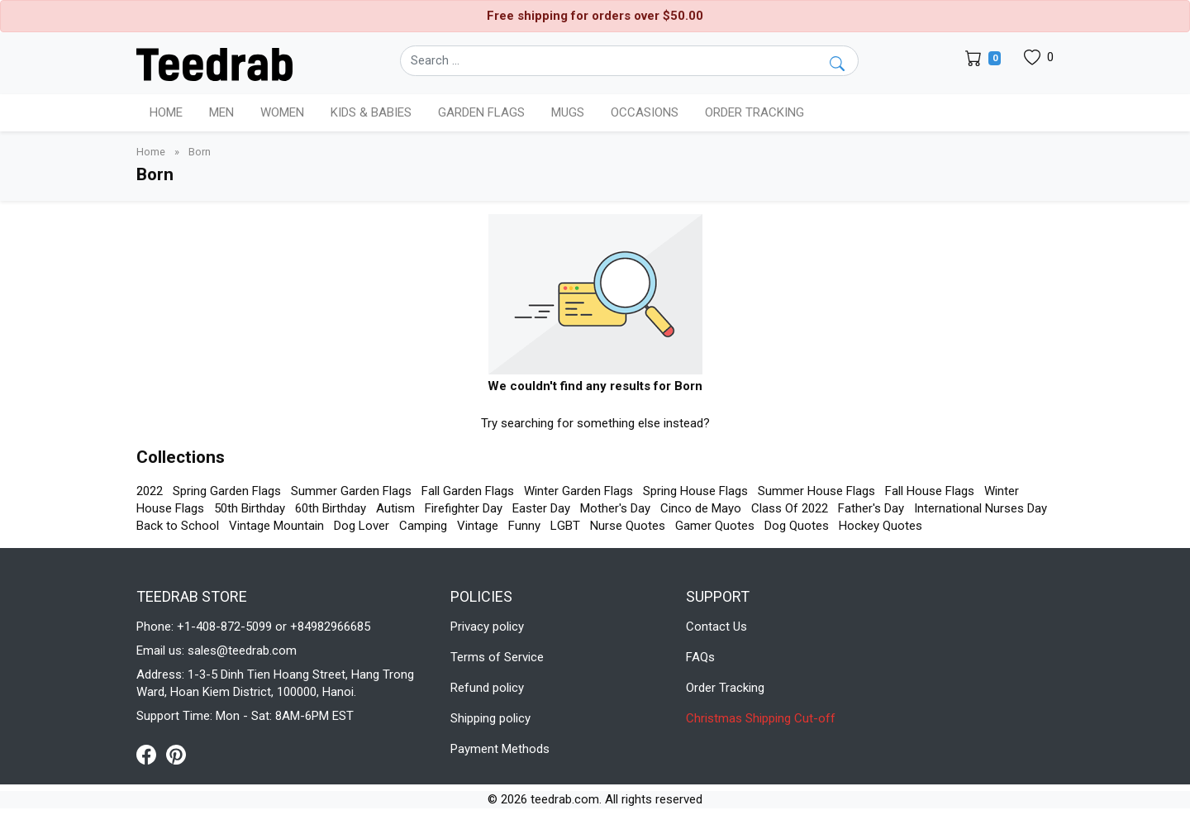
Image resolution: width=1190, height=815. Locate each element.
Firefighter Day (463, 508)
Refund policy (487, 687)
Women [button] (282, 112)
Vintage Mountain (276, 525)
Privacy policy (487, 626)
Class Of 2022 (789, 508)
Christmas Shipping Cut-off (760, 718)
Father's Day (871, 508)
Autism (395, 508)
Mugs (567, 112)
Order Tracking (754, 112)
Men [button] (221, 112)
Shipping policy (490, 718)
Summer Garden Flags (351, 491)
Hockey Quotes (880, 525)
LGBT (565, 525)
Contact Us (716, 626)
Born (199, 151)
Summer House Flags (816, 491)
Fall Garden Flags (467, 491)
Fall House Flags (929, 491)
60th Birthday (330, 508)
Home (166, 112)
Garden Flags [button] (481, 112)
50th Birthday (249, 508)
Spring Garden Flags (227, 491)
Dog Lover (361, 525)
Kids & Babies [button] (371, 112)
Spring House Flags (695, 491)
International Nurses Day (980, 508)
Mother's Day (615, 508)
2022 (149, 491)
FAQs (700, 657)
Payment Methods (500, 748)
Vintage (477, 525)
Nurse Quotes (627, 525)
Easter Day (541, 508)
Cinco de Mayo (700, 508)
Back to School (177, 525)
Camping (423, 525)
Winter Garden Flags (578, 491)
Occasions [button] (644, 112)
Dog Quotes (796, 525)
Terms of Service (497, 657)
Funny (524, 525)
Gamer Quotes (714, 525)
